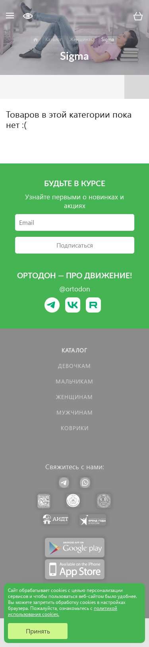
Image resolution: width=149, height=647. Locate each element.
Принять (38, 631)
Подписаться (74, 245)
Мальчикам (74, 381)
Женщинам (74, 397)
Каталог (74, 350)
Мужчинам (74, 412)
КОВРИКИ (75, 428)
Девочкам (74, 366)
